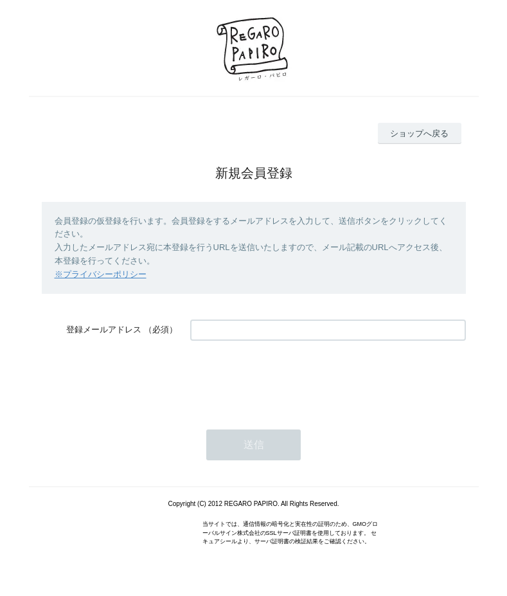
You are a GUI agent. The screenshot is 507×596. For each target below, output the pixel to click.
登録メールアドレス (103, 329)
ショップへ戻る (419, 133)
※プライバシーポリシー (101, 274)
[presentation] (288, 379)
